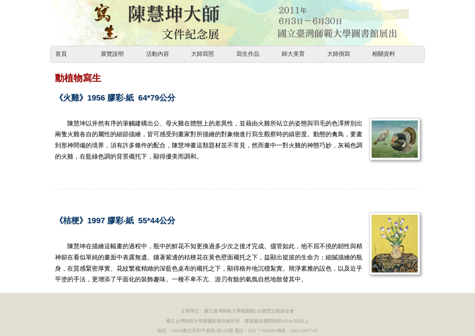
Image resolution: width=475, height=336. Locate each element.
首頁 (61, 54)
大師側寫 (338, 54)
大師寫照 (202, 54)
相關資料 (383, 54)
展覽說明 (112, 54)
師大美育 (293, 54)
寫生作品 (247, 54)
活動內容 (157, 54)
